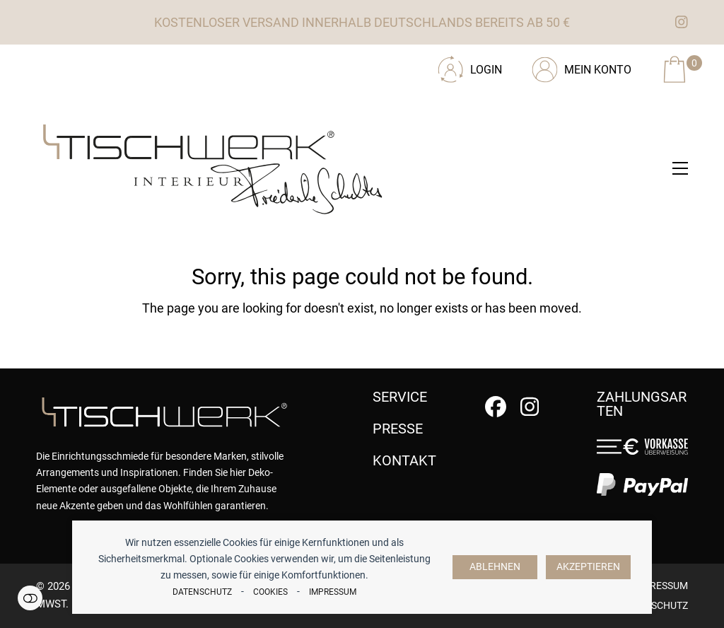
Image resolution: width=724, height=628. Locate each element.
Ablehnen (494, 567)
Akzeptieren (588, 567)
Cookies (270, 592)
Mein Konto (597, 69)
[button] (680, 168)
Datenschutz (202, 592)
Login (486, 69)
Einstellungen (30, 598)
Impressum (332, 592)
